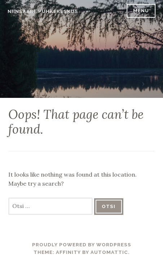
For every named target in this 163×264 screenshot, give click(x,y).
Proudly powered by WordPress (81, 244)
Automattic (109, 252)
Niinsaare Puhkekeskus (43, 11)
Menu (141, 10)
